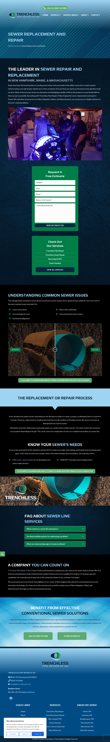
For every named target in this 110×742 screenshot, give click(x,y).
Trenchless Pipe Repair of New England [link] (23, 570)
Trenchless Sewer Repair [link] (55, 255)
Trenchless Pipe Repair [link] (55, 251)
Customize (12, 734)
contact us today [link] (79, 623)
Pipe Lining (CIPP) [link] (55, 259)
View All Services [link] (55, 730)
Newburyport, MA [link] (87, 719)
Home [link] (10, 46)
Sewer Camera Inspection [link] (55, 726)
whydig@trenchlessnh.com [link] (20, 684)
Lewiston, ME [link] (87, 715)
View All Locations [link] (87, 730)
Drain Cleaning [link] (55, 263)
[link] (2, 553)
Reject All (25, 734)
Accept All (38, 734)
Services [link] (17, 46)
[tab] (55, 529)
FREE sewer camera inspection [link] (24, 460)
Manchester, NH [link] (87, 726)
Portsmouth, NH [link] (87, 723)
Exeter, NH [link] (87, 711)
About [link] (23, 715)
